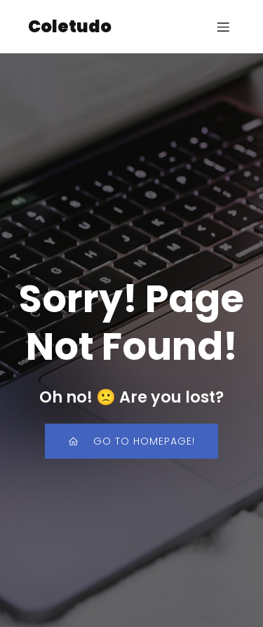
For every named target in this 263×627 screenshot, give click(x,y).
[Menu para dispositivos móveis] (223, 27)
